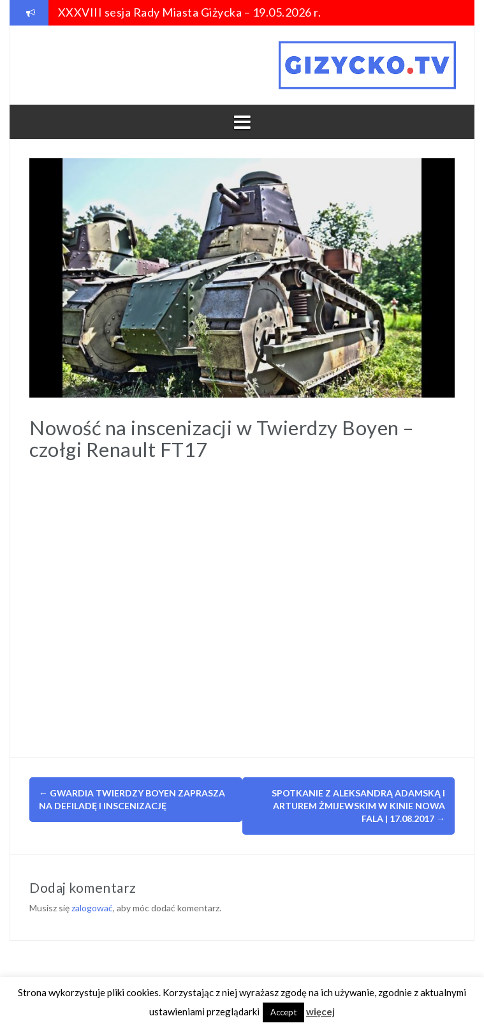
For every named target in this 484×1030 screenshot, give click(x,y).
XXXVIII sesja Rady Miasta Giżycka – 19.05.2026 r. (189, 12)
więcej (320, 1011)
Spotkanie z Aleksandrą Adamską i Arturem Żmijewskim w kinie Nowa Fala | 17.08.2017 (358, 805)
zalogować (92, 907)
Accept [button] (283, 1012)
